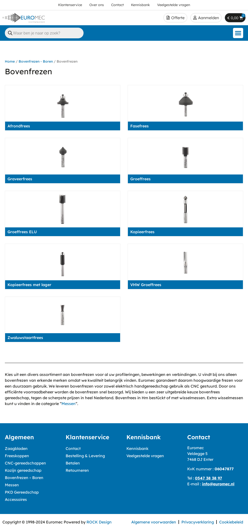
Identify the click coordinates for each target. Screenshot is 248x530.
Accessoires (16, 499)
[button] (238, 33)
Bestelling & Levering (85, 455)
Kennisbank (137, 448)
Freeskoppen (17, 455)
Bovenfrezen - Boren (36, 61)
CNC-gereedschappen (25, 463)
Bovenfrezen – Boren (24, 477)
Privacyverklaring (197, 522)
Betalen (73, 463)
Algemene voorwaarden (153, 522)
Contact (73, 448)
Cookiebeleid (231, 522)
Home (10, 61)
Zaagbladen (16, 448)
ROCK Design (99, 522)
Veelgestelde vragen (145, 455)
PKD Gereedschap (22, 492)
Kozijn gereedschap (23, 470)
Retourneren (77, 470)
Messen (69, 403)
